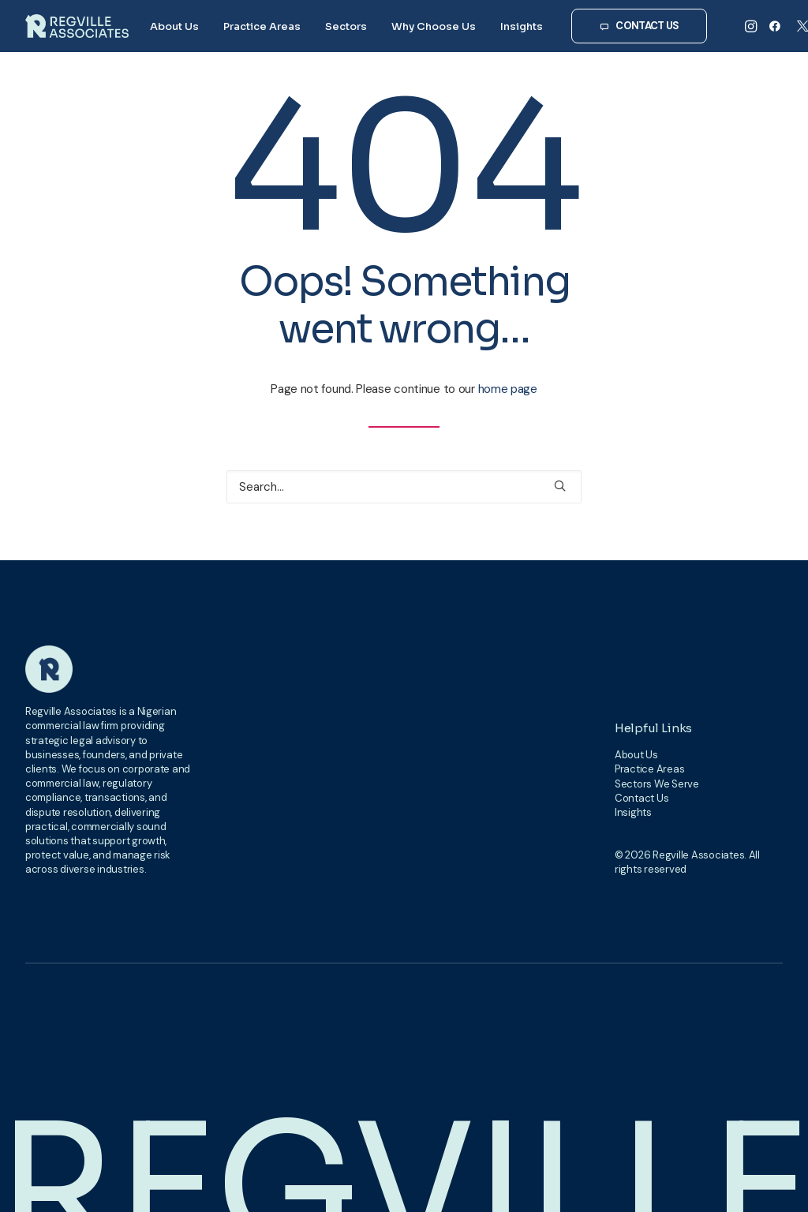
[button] (752, 26)
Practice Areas (262, 26)
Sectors (346, 26)
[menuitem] (174, 26)
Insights (521, 26)
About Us (174, 26)
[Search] (404, 486)
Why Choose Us (433, 26)
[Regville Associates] (77, 26)
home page (507, 389)
